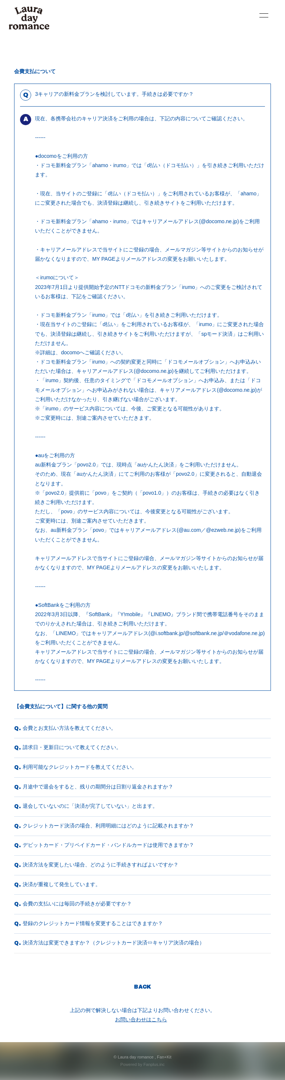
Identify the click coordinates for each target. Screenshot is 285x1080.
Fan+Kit (164, 1057)
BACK (142, 987)
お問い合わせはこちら (141, 1019)
